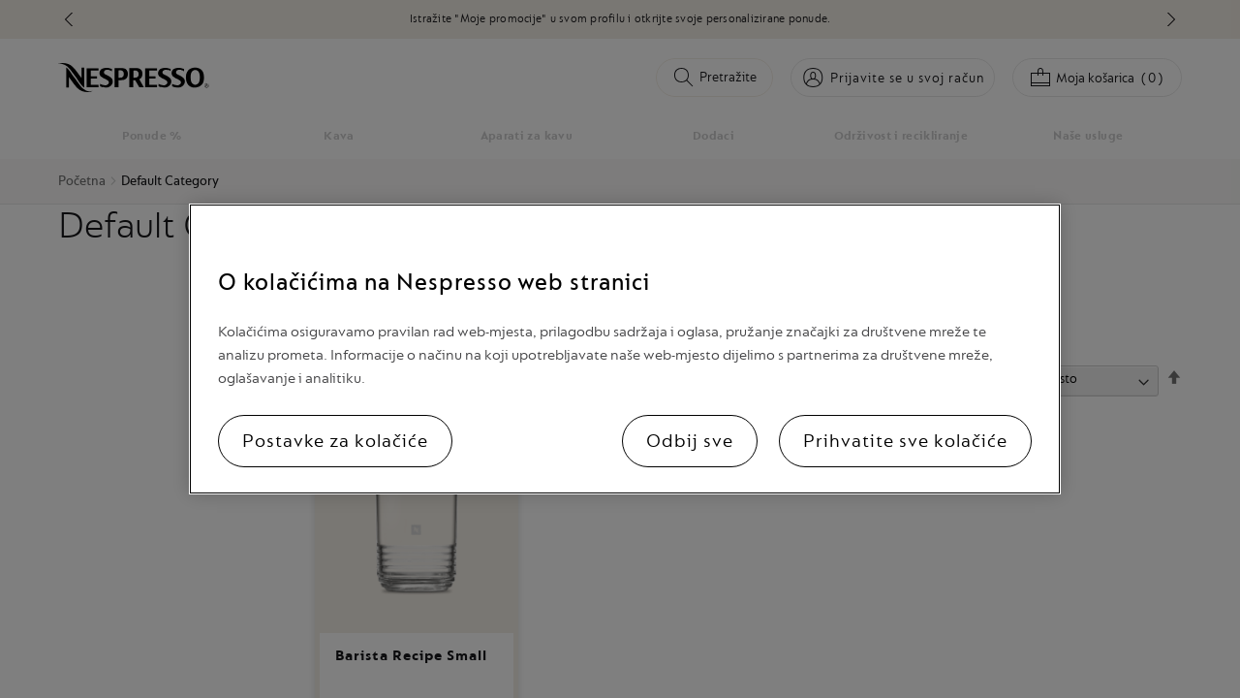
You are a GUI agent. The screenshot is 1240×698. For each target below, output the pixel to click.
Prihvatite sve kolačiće (905, 441)
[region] (625, 349)
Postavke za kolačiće (335, 441)
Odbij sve (689, 441)
